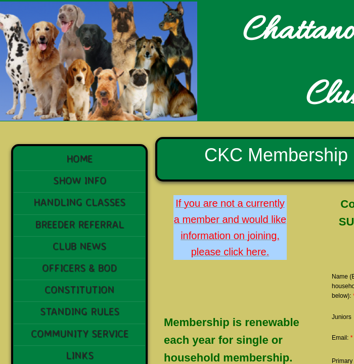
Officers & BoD (79, 267)
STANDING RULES (79, 311)
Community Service (79, 333)
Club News (79, 246)
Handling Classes (79, 202)
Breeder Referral (79, 224)
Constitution (79, 289)
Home (79, 158)
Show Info (79, 180)
